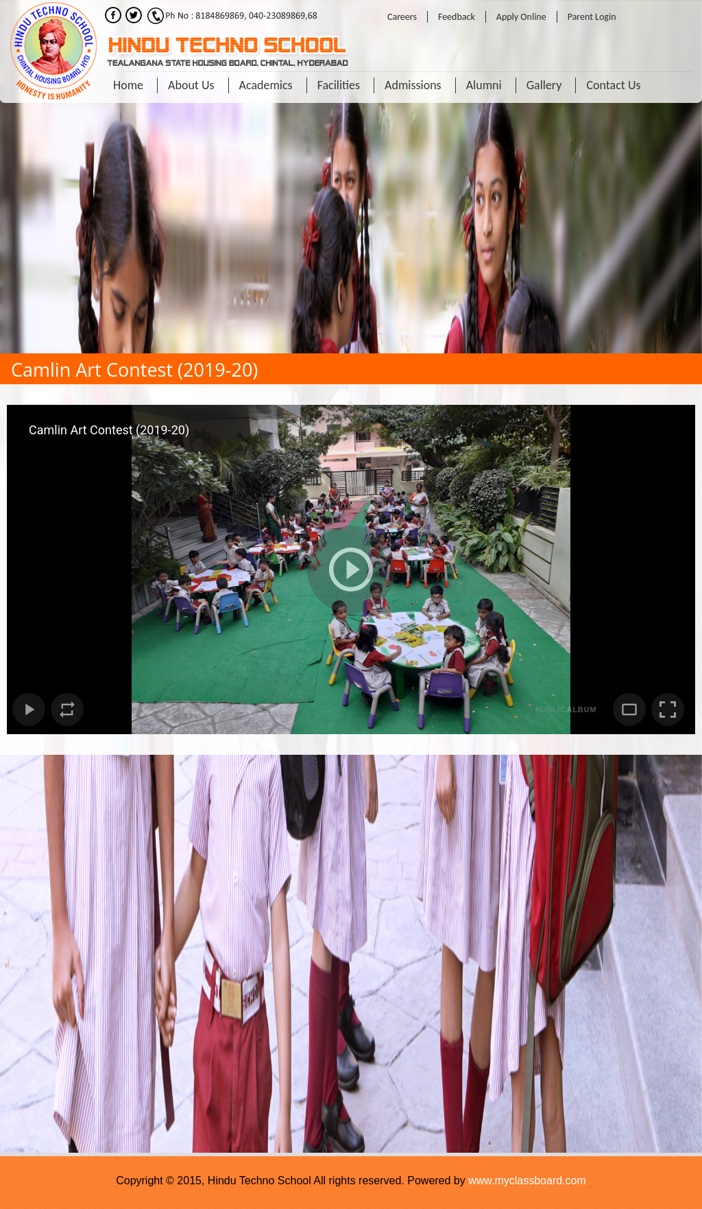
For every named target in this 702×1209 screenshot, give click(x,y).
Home (128, 85)
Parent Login (592, 17)
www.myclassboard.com (527, 1180)
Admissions (413, 85)
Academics (266, 85)
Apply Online (521, 17)
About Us (191, 85)
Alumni (484, 85)
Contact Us (613, 85)
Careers (402, 17)
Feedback (456, 17)
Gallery (544, 85)
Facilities (338, 85)
